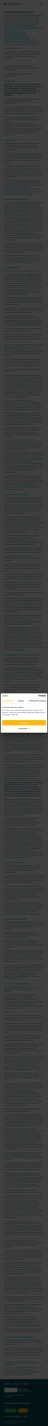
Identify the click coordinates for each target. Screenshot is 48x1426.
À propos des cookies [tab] (37, 701)
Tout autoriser (24, 722)
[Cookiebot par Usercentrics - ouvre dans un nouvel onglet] (38, 696)
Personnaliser (24, 728)
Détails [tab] (21, 701)
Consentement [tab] (8, 701)
